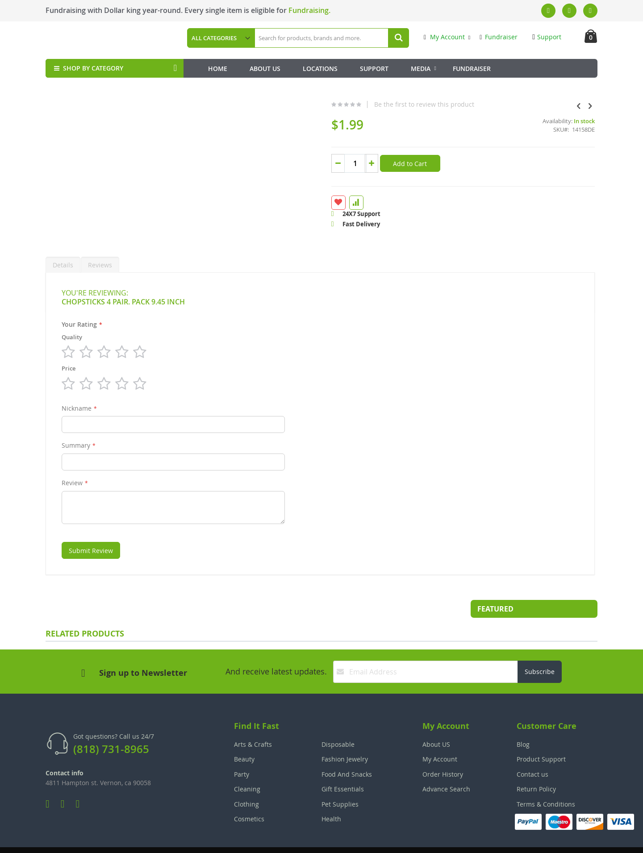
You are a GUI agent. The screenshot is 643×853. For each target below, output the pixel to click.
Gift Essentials (343, 767)
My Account (444, 37)
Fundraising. (309, 10)
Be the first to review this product (354, 104)
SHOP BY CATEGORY (87, 68)
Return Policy (536, 767)
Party (241, 753)
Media (420, 68)
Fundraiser (499, 37)
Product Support (541, 737)
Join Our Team (347, 840)
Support (546, 37)
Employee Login (277, 840)
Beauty (244, 737)
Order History (442, 753)
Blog (523, 723)
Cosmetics (249, 797)
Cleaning (247, 767)
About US (436, 723)
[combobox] (331, 38)
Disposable (338, 723)
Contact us (532, 753)
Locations (320, 68)
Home (217, 68)
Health (331, 797)
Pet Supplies (340, 782)
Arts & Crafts (253, 723)
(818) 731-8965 (111, 727)
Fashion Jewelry (345, 737)
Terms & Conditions (546, 782)
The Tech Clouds (569, 840)
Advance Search (446, 767)
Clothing (246, 782)
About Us (265, 68)
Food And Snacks (347, 753)
